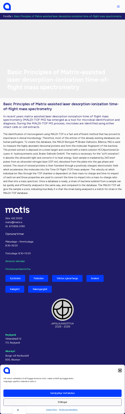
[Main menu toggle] (118, 6)
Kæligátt (15, 289)
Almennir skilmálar (15, 261)
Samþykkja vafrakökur (62, 393)
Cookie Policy (51, 409)
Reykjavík (10, 334)
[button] (120, 370)
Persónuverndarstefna (68, 409)
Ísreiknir (95, 278)
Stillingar (62, 402)
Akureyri (10, 351)
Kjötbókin (15, 278)
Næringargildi (40, 289)
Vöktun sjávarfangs (67, 278)
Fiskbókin (39, 278)
